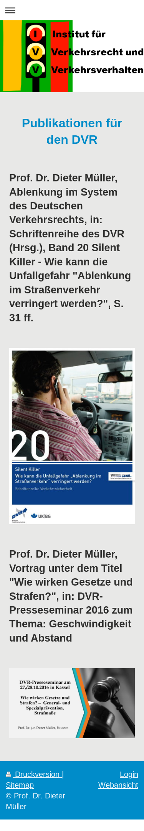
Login (129, 774)
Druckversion (34, 774)
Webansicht (118, 784)
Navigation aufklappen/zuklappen (72, 10)
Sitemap (20, 784)
